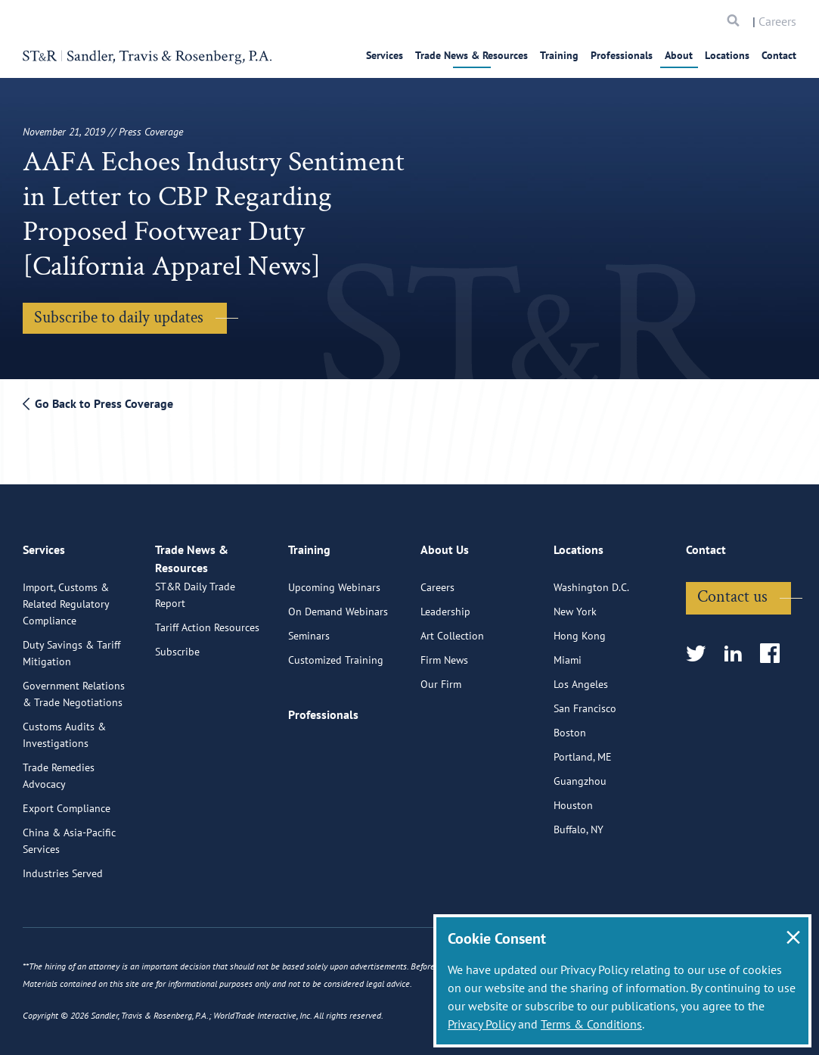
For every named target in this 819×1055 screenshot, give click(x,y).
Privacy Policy (481, 1024)
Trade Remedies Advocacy (59, 768)
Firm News (444, 652)
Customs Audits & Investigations (64, 727)
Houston (573, 797)
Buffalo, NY (578, 822)
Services (384, 55)
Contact (779, 55)
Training (559, 55)
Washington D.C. (591, 580)
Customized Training (335, 652)
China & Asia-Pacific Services (69, 833)
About (679, 55)
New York (575, 604)
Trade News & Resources (471, 55)
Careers (777, 21)
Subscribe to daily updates (118, 317)
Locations (727, 55)
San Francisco (585, 701)
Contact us (732, 589)
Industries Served (63, 866)
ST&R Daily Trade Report (195, 603)
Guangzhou (580, 773)
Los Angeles (581, 676)
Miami (568, 652)
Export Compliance (66, 801)
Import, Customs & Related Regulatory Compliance (66, 596)
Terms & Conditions (591, 1024)
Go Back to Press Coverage (98, 403)
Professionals (622, 55)
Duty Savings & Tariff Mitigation (71, 645)
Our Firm (440, 676)
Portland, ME (583, 749)
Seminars (309, 628)
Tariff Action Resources (207, 636)
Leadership (445, 604)
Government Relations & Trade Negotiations (74, 686)
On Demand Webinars (338, 604)
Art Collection (452, 628)
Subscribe (177, 660)
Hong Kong (580, 628)
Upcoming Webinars (334, 580)
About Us (444, 548)
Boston (570, 725)
